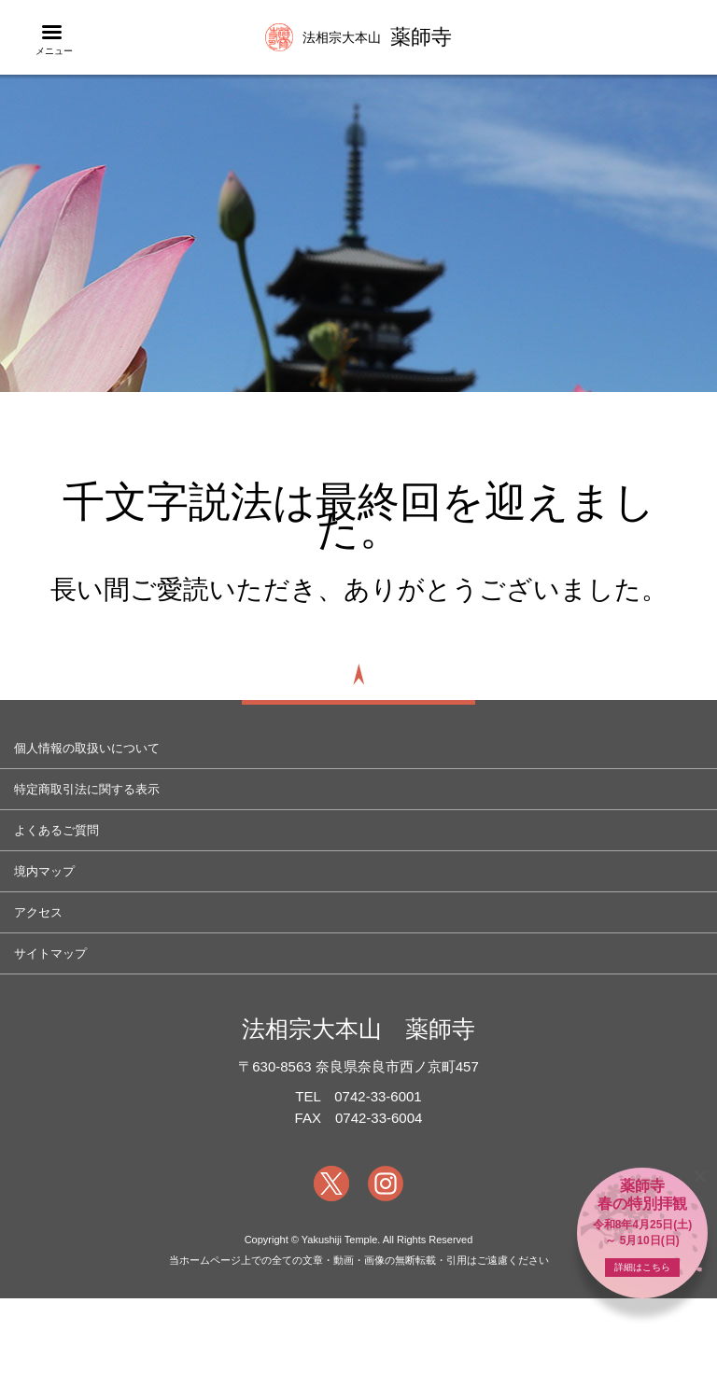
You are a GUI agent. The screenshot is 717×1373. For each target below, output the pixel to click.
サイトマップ (50, 953)
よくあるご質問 (56, 830)
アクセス (38, 912)
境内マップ (44, 871)
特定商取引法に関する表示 (87, 789)
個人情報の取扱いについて (87, 748)
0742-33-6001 (377, 1096)
